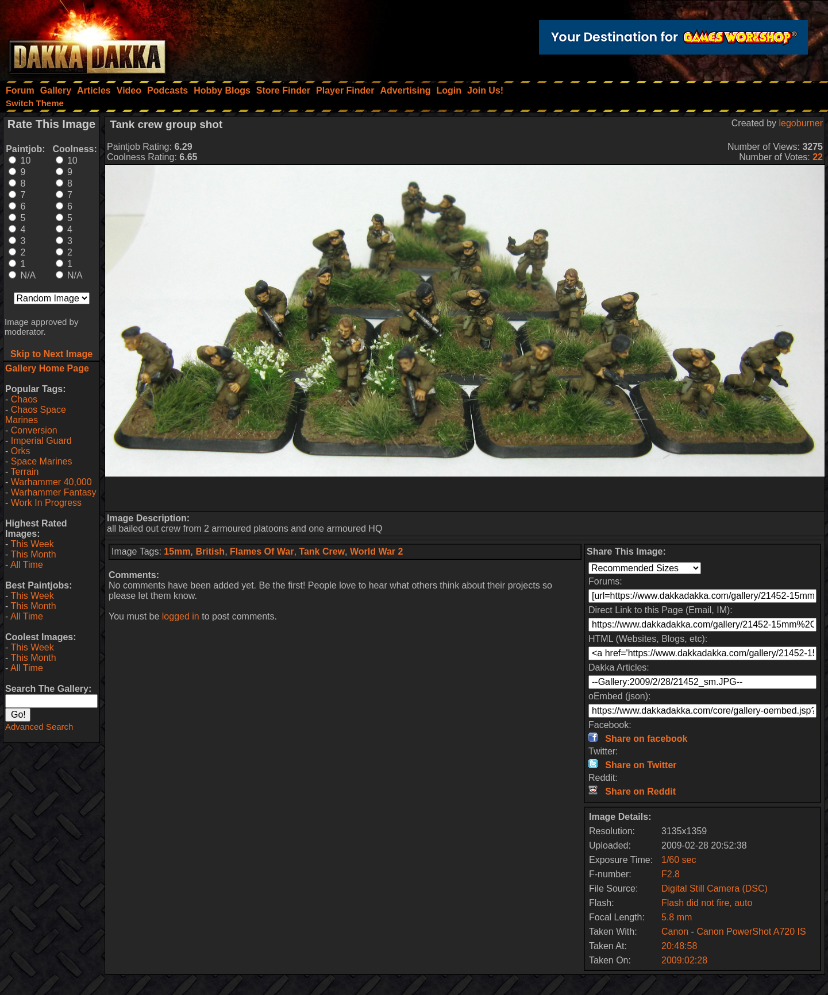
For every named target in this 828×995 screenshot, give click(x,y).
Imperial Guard (41, 441)
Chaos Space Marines (35, 415)
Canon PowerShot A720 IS (751, 931)
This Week (31, 544)
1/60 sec (678, 860)
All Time (26, 565)
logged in (180, 616)
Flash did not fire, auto (706, 903)
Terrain (24, 472)
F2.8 (670, 874)
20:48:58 (679, 946)
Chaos (24, 399)
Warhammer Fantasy (54, 492)
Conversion (34, 430)
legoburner (801, 123)
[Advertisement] (464, 494)
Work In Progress (46, 503)
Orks (20, 451)
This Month (33, 554)
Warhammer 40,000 (51, 482)
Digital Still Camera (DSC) (714, 888)
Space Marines (41, 461)
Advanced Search (39, 726)
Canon (674, 931)
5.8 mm (676, 917)
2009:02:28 (684, 960)
